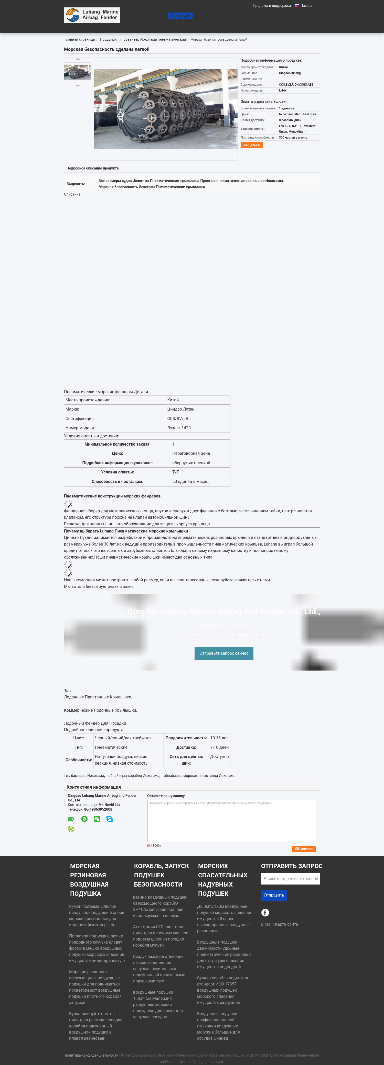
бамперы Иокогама (87, 776)
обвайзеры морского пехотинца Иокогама (200, 776)
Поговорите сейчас (280, 15)
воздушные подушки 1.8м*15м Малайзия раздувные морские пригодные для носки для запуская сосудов (158, 1004)
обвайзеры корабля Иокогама (134, 776)
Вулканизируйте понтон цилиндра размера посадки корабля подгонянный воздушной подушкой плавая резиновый (96, 1026)
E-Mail (266, 924)
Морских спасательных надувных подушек (223, 880)
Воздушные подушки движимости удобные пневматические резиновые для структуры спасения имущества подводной (224, 954)
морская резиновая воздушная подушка (89, 880)
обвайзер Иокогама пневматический (154, 39)
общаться (252, 145)
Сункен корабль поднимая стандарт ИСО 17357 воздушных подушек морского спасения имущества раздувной (222, 990)
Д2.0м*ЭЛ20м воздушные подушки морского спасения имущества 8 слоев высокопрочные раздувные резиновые (224, 918)
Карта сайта (286, 924)
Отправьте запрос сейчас (224, 653)
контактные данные (240, 16)
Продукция (180, 16)
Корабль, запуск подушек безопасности (161, 875)
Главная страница (149, 16)
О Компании (206, 16)
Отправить (274, 895)
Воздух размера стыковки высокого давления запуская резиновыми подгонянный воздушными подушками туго (159, 968)
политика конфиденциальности (91, 1055)
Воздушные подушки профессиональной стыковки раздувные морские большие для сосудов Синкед (218, 1026)
